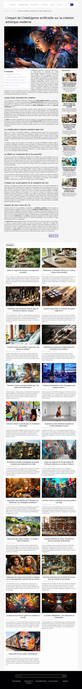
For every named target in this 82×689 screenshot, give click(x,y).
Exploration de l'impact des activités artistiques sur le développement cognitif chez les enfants (23, 578)
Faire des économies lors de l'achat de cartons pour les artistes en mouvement (59, 578)
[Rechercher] (63, 4)
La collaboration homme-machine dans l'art (15, 77)
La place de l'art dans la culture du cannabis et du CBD (23, 616)
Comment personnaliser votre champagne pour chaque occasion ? (59, 386)
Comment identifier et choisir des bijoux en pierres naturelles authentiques (59, 540)
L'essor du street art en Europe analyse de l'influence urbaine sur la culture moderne (59, 463)
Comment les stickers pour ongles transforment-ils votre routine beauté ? (69, 84)
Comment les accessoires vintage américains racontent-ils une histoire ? (59, 348)
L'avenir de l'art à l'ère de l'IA (12, 85)
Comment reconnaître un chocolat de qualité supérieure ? (59, 310)
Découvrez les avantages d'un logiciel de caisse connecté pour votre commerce (69, 127)
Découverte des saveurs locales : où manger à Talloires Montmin (23, 540)
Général (52, 4)
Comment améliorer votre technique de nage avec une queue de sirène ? (69, 169)
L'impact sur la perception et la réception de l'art (17, 82)
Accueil (6, 11)
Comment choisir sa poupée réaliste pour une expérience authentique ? (23, 386)
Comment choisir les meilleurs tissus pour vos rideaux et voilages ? (23, 348)
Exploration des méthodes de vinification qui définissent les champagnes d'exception (23, 501)
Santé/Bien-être (35, 4)
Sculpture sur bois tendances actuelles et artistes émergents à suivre (59, 425)
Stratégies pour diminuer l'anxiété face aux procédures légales (69, 190)
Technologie (13, 4)
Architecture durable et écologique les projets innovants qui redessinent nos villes (23, 463)
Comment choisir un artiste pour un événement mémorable (23, 425)
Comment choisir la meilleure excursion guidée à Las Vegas (59, 501)
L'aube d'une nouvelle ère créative (13, 74)
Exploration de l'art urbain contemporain (23, 654)
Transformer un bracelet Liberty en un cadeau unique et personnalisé (69, 148)
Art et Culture (44, 4)
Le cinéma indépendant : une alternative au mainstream (59, 616)
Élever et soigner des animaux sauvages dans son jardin (69, 105)
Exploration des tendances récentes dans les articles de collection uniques (23, 310)
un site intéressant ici (15, 177)
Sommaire (9, 71)
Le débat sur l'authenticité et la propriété (15, 80)
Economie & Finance (23, 4)
